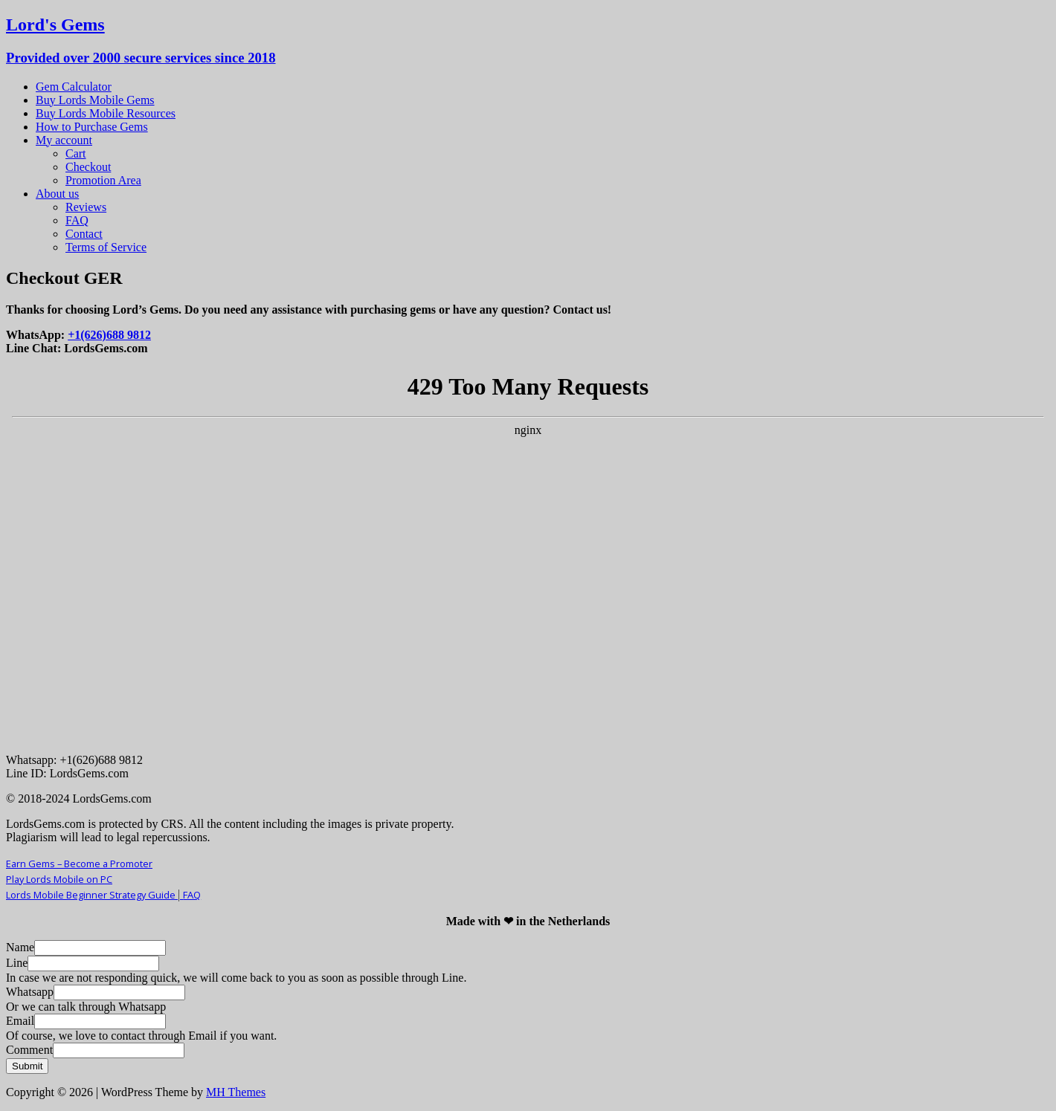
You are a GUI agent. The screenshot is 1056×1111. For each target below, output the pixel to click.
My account (64, 140)
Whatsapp (30, 991)
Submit (27, 1066)
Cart (75, 153)
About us (57, 193)
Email (20, 1020)
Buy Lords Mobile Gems (95, 100)
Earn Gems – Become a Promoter (79, 863)
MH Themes (235, 1092)
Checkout (88, 167)
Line (17, 962)
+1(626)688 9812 (109, 334)
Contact (84, 233)
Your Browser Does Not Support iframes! (528, 553)
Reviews (85, 207)
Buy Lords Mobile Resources (106, 113)
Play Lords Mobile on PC (59, 879)
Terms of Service (106, 247)
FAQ (76, 220)
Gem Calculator (74, 86)
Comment (29, 1049)
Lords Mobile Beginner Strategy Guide (94, 894)
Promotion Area (103, 180)
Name (20, 947)
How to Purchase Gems (92, 126)
